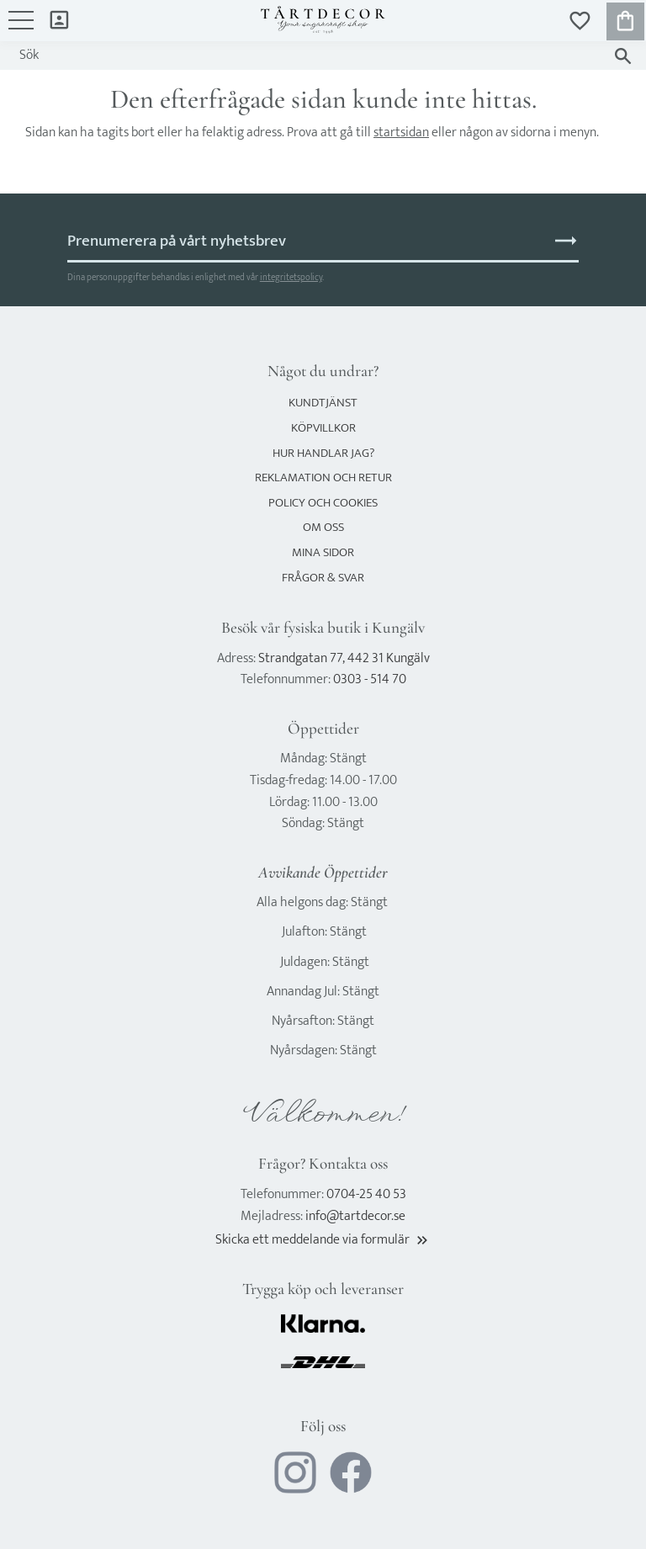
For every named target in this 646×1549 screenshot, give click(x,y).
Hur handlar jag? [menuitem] (323, 453)
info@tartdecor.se (355, 1216)
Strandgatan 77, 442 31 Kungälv (344, 658)
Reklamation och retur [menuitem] (323, 477)
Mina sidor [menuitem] (59, 18)
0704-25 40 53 (366, 1194)
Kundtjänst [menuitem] (323, 402)
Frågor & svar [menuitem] (323, 577)
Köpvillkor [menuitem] (323, 427)
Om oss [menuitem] (323, 527)
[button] (21, 28)
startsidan (401, 132)
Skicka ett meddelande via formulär (323, 1239)
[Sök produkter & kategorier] (306, 55)
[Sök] (622, 56)
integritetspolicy (291, 277)
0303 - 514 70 (369, 679)
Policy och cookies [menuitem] (323, 502)
